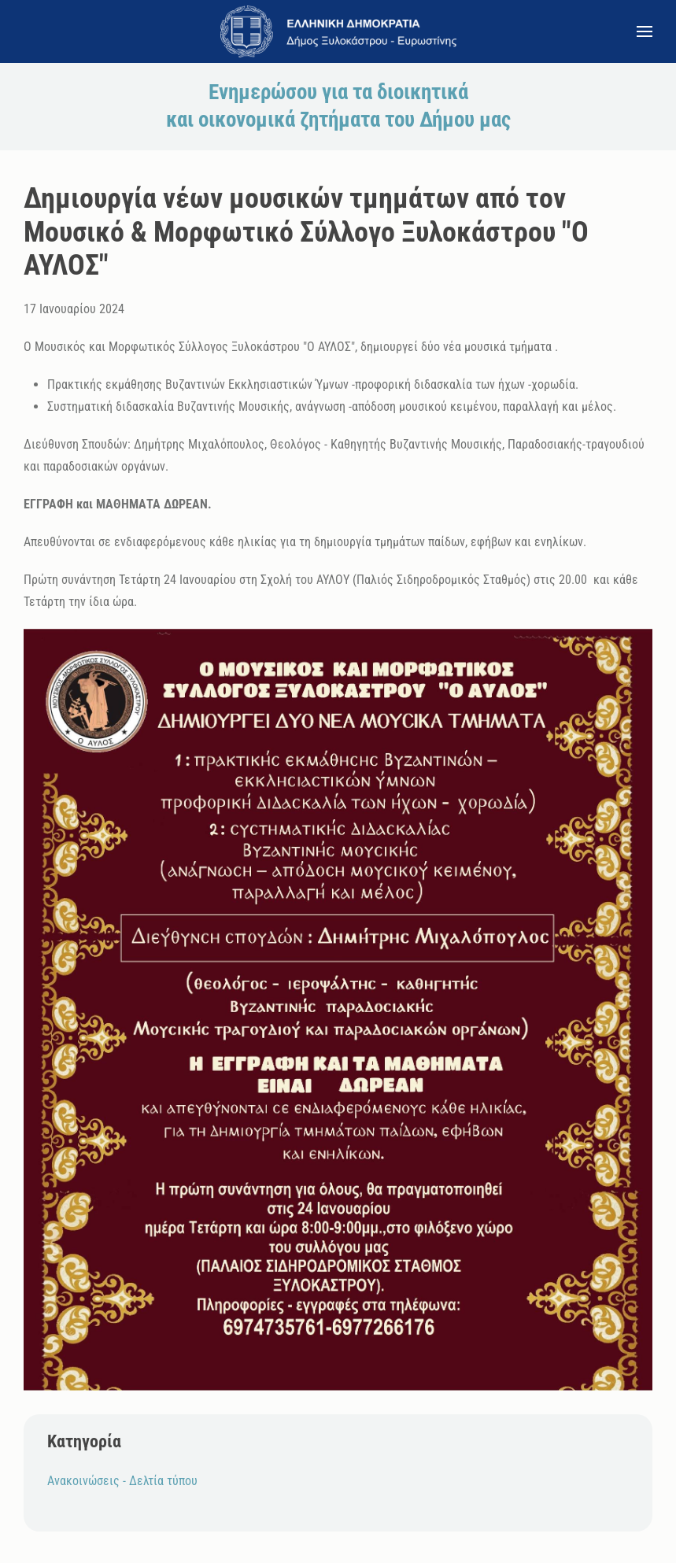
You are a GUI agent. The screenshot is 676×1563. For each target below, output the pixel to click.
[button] (644, 31)
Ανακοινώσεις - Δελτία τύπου (122, 1480)
